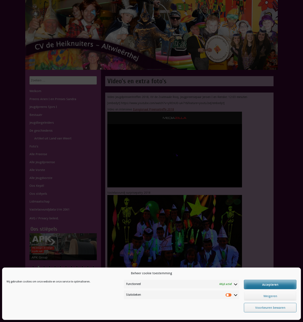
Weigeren (270, 296)
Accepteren (270, 284)
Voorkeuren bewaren (270, 308)
